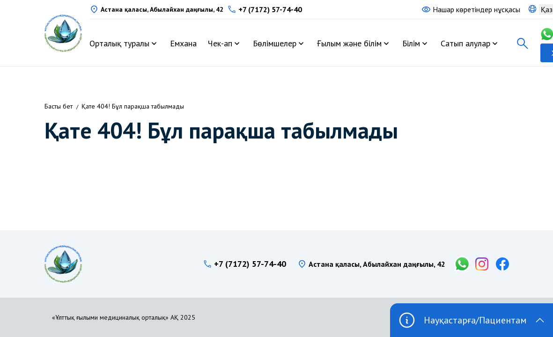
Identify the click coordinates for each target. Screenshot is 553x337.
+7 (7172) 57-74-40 (270, 9)
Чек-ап (220, 43)
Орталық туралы (119, 43)
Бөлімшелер (274, 43)
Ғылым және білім (349, 43)
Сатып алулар (465, 43)
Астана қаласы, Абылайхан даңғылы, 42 (162, 9)
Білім (411, 43)
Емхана (183, 43)
